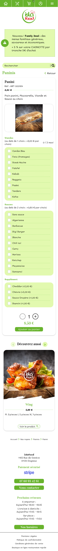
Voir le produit (27, 426)
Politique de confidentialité (29, 539)
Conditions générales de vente (29, 543)
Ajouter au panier (29, 329)
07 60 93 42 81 (29, 481)
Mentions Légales (29, 536)
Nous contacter (29, 488)
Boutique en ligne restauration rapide (29, 547)
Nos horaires (29, 527)
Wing (29, 404)
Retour (51, 73)
